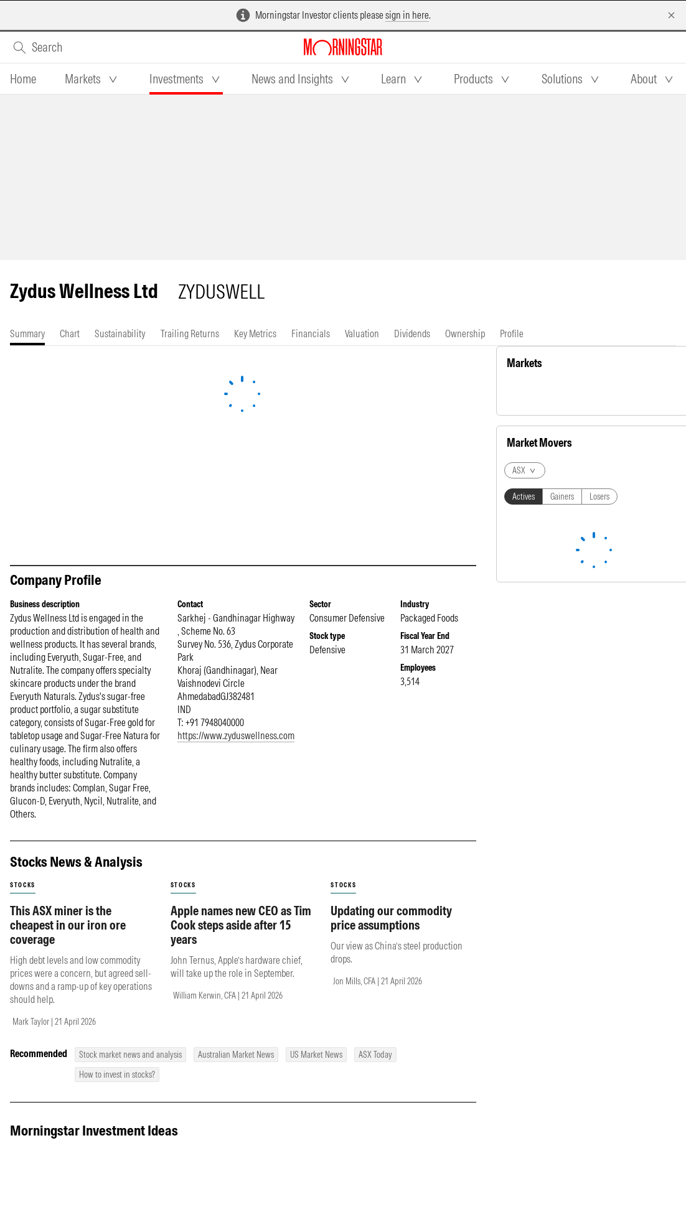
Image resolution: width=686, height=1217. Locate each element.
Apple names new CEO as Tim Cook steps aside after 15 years (241, 924)
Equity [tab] (525, 393)
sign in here (407, 15)
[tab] (23, 79)
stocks (22, 885)
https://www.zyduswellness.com (235, 735)
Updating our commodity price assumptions (391, 917)
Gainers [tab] (562, 885)
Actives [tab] (523, 885)
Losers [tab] (599, 885)
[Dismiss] (671, 15)
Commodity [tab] (568, 393)
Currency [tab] (616, 393)
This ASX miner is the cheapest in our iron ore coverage (68, 924)
